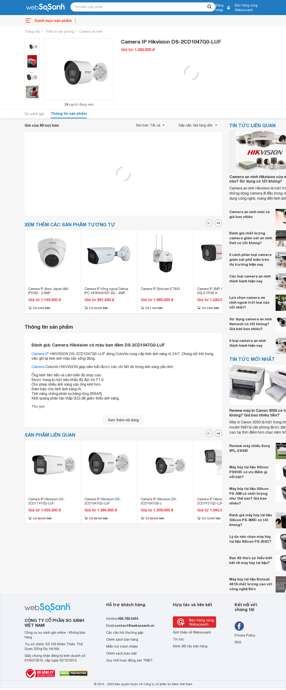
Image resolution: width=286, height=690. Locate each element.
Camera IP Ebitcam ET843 (160, 289)
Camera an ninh (91, 31)
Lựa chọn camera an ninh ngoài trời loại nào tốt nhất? (249, 302)
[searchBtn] (209, 7)
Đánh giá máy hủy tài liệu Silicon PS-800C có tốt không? (250, 520)
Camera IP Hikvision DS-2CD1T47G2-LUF (46, 501)
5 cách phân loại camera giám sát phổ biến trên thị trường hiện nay (250, 259)
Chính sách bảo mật (121, 653)
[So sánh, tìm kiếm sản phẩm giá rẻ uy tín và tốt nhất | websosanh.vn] (45, 7)
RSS (238, 642)
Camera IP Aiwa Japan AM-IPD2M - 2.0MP (48, 291)
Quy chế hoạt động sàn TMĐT (129, 660)
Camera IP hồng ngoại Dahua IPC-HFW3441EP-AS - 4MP (106, 291)
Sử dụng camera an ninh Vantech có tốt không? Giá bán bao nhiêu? (250, 324)
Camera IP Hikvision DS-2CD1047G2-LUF (102, 501)
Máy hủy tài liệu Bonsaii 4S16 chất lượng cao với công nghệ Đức (250, 584)
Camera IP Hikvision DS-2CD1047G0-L (159, 501)
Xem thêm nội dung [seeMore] (123, 420)
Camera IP (40, 354)
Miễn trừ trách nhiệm (122, 646)
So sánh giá (34, 114)
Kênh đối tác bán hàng (190, 646)
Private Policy (245, 635)
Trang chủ (32, 31)
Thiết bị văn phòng (59, 31)
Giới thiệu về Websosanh (192, 632)
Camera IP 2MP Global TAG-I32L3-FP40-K (218, 291)
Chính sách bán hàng (122, 639)
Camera (37, 367)
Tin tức (178, 639)
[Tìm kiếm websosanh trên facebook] (239, 626)
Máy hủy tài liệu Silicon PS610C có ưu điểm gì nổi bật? (248, 472)
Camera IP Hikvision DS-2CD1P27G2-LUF (215, 501)
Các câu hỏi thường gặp (124, 632)
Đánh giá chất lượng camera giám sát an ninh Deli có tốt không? (250, 238)
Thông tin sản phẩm (69, 113)
